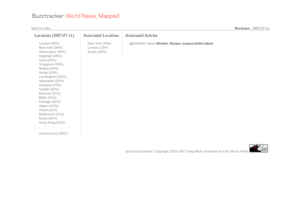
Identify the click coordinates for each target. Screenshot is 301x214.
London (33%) (98, 47)
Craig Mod (193, 151)
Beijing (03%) (48, 68)
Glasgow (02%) (50, 85)
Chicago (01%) (50, 101)
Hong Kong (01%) (52, 122)
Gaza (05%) (48, 60)
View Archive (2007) (53, 133)
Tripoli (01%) (48, 110)
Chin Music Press (235, 151)
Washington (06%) (52, 52)
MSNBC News (145, 43)
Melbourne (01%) (51, 114)
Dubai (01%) (48, 118)
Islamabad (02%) (51, 81)
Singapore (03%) (51, 64)
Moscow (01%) (50, 93)
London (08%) (49, 43)
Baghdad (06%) (50, 56)
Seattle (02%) (49, 89)
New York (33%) (99, 43)
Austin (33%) (97, 52)
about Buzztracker (139, 151)
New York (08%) (50, 47)
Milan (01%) (48, 97)
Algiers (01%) (49, 106)
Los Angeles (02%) (52, 76)
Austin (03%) (48, 72)
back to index (41, 28)
